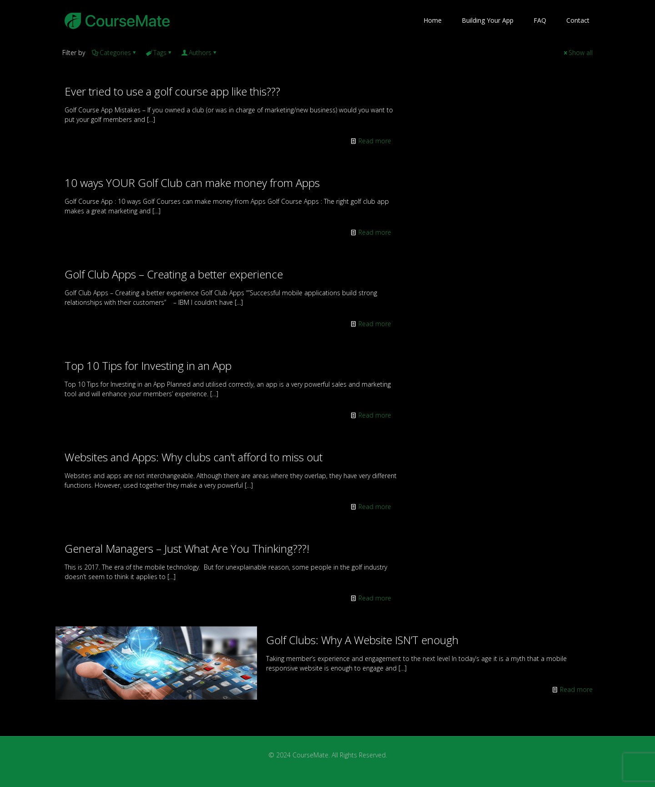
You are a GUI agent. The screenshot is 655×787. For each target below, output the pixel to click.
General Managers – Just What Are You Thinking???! (187, 548)
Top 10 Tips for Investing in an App (148, 365)
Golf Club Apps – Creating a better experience (174, 274)
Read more (374, 140)
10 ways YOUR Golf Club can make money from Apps (192, 182)
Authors (199, 52)
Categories (114, 52)
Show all (577, 52)
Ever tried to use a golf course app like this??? (172, 91)
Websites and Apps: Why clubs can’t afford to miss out (193, 456)
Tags (159, 52)
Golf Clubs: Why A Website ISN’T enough (362, 639)
